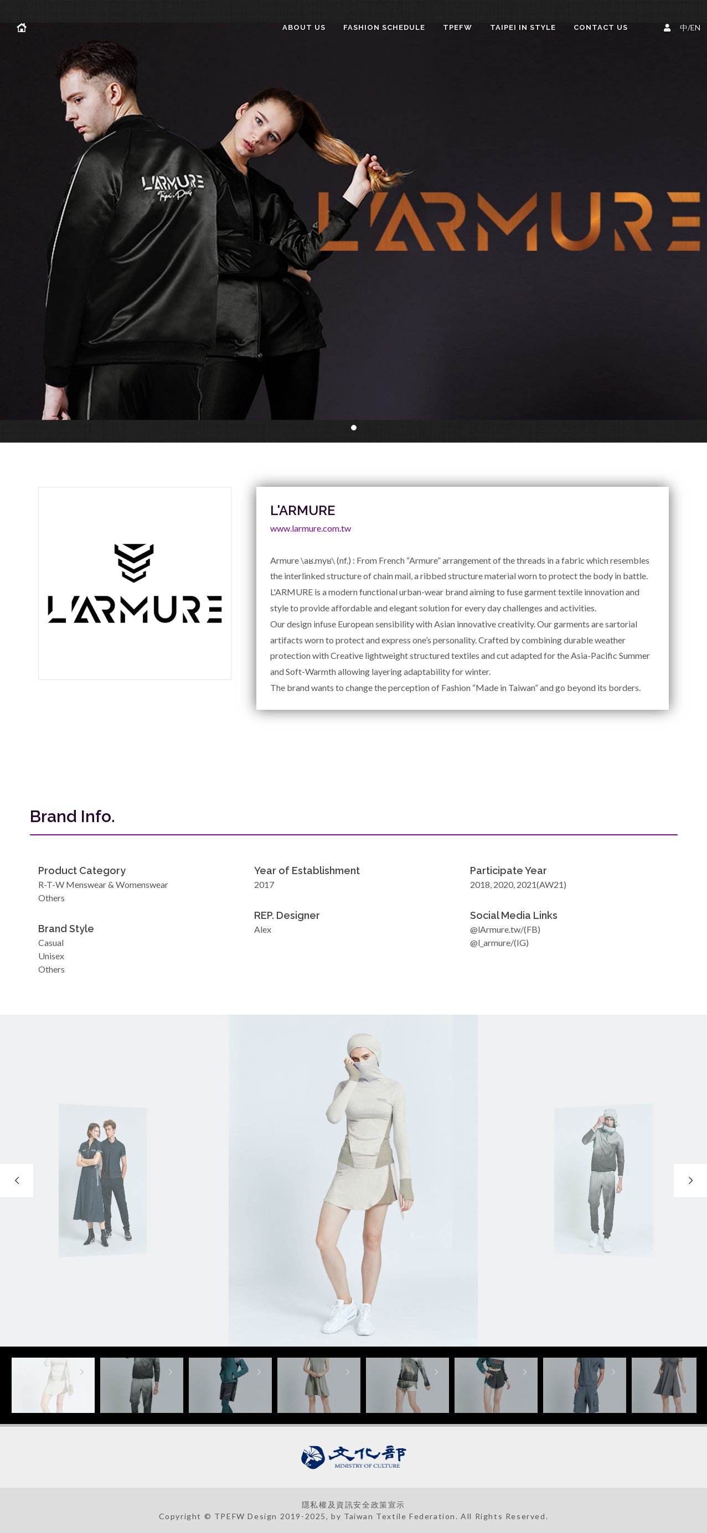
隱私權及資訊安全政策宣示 (353, 1504)
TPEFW (457, 27)
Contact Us (601, 27)
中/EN (684, 26)
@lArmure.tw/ (497, 929)
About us (304, 27)
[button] (354, 427)
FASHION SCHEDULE (384, 27)
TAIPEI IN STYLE (523, 27)
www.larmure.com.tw (310, 528)
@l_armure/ (492, 942)
